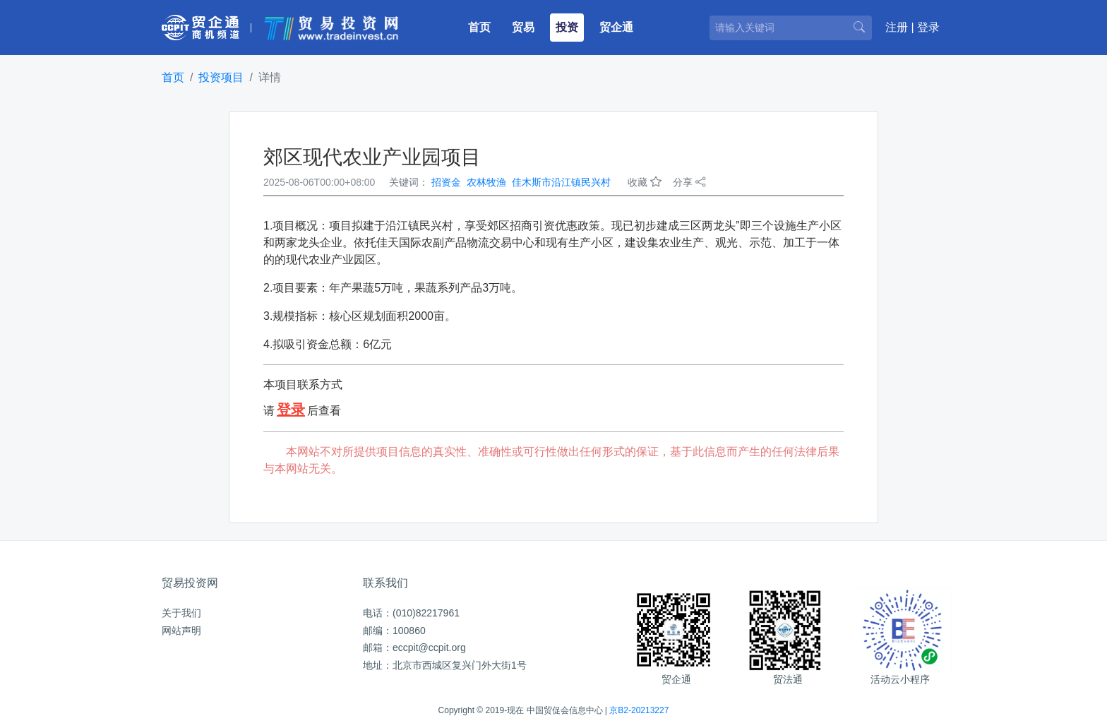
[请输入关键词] (791, 28)
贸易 (523, 27)
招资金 (446, 182)
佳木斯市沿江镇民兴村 (561, 182)
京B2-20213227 (639, 710)
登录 (928, 27)
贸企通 (616, 27)
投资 (567, 27)
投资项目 (221, 77)
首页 (482, 25)
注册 (896, 27)
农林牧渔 (486, 182)
